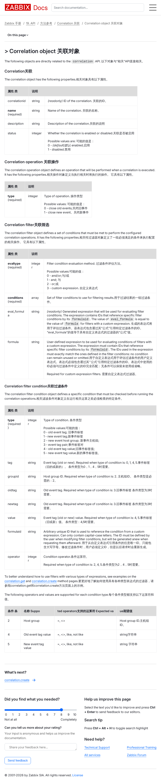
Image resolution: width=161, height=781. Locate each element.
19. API (30, 23)
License (77, 775)
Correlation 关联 (68, 23)
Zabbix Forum (136, 754)
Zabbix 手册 (13, 23)
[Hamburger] (152, 8)
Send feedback (18, 760)
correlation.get (15, 580)
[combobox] (98, 7)
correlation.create (44, 580)
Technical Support (97, 747)
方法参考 (46, 23)
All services (92, 754)
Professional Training (141, 747)
